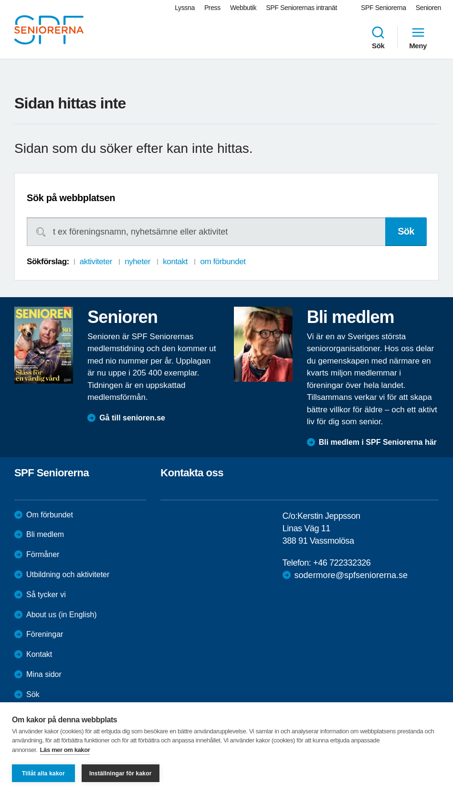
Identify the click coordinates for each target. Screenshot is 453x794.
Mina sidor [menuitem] (44, 674)
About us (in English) (61, 615)
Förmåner (42, 554)
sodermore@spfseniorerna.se (351, 575)
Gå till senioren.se (132, 418)
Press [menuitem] (212, 7)
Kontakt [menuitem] (39, 654)
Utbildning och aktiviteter (67, 574)
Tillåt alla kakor (43, 773)
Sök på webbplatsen (71, 198)
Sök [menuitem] (378, 37)
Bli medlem (45, 534)
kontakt (175, 261)
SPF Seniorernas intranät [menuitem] (301, 7)
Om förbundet (49, 515)
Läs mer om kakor (65, 749)
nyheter (137, 261)
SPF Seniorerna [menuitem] (383, 7)
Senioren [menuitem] (428, 7)
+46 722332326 (341, 563)
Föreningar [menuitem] (44, 634)
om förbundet (222, 261)
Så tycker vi (46, 594)
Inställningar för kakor (120, 773)
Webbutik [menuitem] (243, 7)
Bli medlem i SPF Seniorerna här (378, 442)
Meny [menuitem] (418, 37)
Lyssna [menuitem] (185, 7)
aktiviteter (96, 261)
